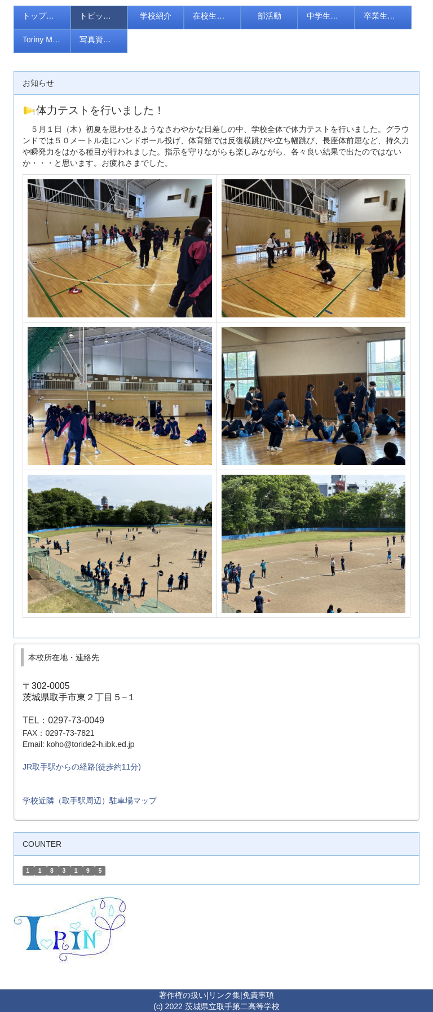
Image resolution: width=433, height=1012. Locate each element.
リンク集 (224, 995)
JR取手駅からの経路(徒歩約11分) (82, 766)
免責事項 (258, 995)
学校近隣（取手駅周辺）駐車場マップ (90, 800)
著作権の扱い (182, 995)
